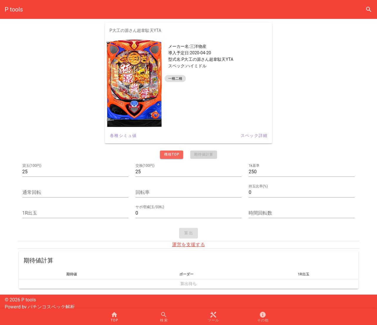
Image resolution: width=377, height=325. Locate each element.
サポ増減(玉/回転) (149, 207)
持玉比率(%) (258, 186)
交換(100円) (145, 166)
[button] (213, 316)
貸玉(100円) (32, 166)
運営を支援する (188, 244)
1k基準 (254, 166)
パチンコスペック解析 (51, 307)
